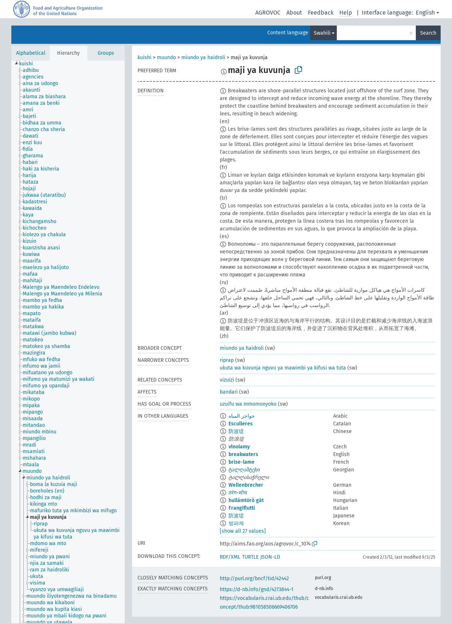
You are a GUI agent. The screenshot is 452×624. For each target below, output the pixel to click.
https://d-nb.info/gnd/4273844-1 (256, 589)
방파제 (236, 523)
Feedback (321, 12)
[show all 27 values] (243, 531)
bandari (229, 392)
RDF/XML (230, 557)
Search (428, 33)
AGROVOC (267, 12)
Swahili (322, 33)
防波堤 (236, 431)
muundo (166, 57)
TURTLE (250, 557)
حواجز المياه (242, 416)
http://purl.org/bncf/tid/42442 (254, 578)
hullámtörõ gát (246, 500)
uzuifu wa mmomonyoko (248, 404)
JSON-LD (270, 557)
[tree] (68, 342)
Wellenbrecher (246, 485)
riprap (227, 360)
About (294, 12)
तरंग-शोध (238, 493)
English (425, 12)
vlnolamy (239, 447)
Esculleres (241, 424)
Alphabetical (30, 53)
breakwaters (243, 454)
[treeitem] (29, 64)
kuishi (144, 57)
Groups (106, 53)
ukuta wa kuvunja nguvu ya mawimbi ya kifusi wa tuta (283, 368)
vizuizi (227, 380)
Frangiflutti (242, 508)
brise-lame (242, 462)
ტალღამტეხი (244, 470)
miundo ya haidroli (203, 57)
